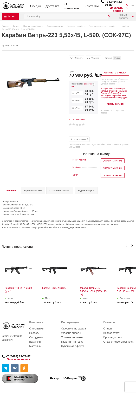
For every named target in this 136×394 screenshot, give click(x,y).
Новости (34, 333)
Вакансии (35, 341)
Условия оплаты (71, 333)
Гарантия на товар (72, 341)
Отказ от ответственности (118, 341)
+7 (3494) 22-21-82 (18, 356)
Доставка (53, 6)
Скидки (35, 6)
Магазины (35, 346)
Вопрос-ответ (111, 333)
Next (132, 245)
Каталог (12, 16)
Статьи (107, 328)
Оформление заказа (73, 328)
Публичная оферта (72, 346)
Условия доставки (72, 337)
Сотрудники (36, 337)
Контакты (92, 6)
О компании (71, 6)
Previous (126, 245)
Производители (112, 337)
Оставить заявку (112, 161)
